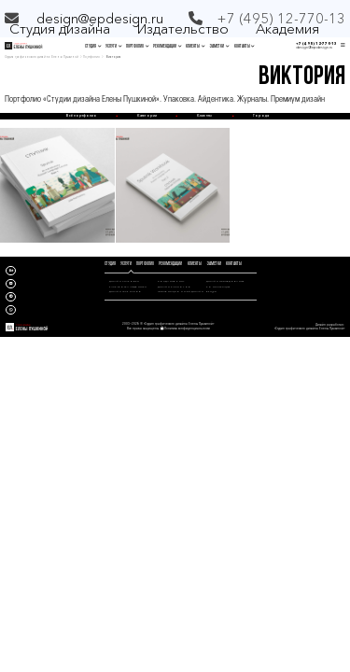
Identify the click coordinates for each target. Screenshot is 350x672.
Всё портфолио (81, 115)
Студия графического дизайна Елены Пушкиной (41, 57)
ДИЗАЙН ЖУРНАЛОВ (125, 291)
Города (261, 115)
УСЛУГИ (113, 46)
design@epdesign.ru (99, 18)
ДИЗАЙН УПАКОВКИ (124, 281)
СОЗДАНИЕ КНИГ (171, 281)
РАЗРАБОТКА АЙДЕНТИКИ (128, 286)
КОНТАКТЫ (244, 46)
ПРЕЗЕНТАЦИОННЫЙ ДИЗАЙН (180, 291)
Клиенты (204, 115)
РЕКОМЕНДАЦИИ (167, 46)
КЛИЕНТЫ (195, 46)
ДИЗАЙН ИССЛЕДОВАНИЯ (225, 281)
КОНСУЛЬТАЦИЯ (218, 286)
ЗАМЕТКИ (219, 46)
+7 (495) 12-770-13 (316, 44)
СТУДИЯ (93, 46)
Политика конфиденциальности (187, 328)
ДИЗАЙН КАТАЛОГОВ (174, 286)
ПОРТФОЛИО (137, 46)
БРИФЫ (211, 291)
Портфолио (91, 57)
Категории (147, 115)
